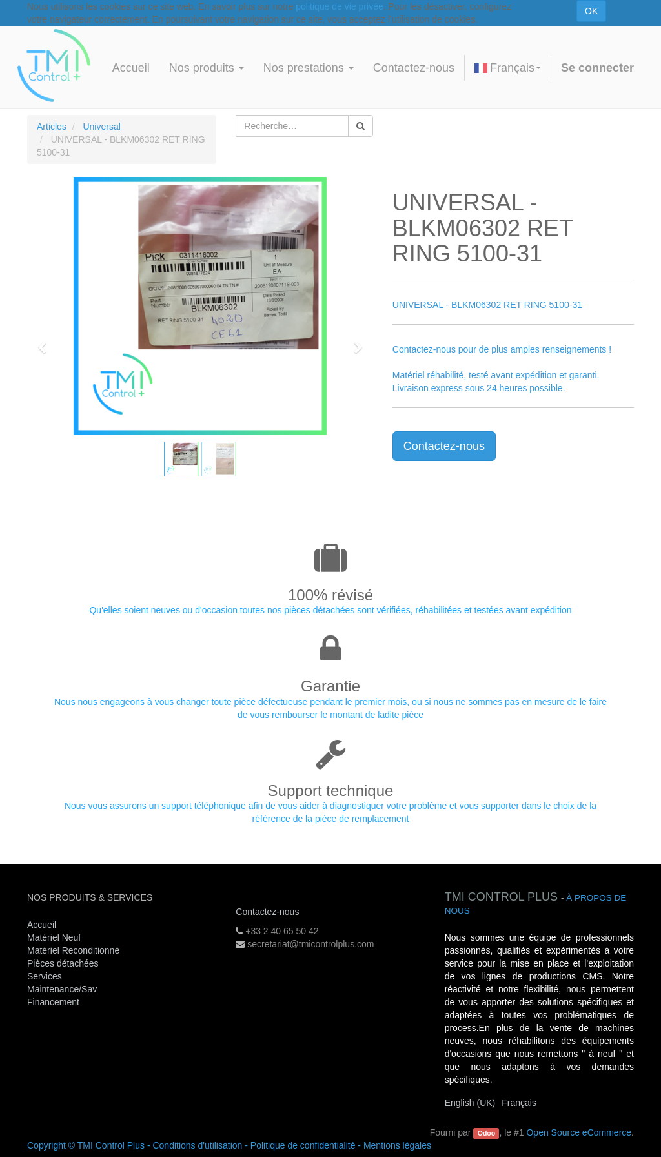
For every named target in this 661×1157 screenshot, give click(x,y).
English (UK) (470, 1103)
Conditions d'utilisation (197, 1145)
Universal (101, 126)
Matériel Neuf (54, 937)
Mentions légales (397, 1145)
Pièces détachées (63, 963)
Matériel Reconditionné (73, 950)
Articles (51, 126)
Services (46, 976)
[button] (46, 341)
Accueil (41, 924)
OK (591, 11)
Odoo (486, 1133)
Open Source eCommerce (578, 1132)
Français (507, 67)
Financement (53, 1002)
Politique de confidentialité (303, 1145)
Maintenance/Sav (62, 989)
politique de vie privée (339, 6)
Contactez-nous (444, 446)
